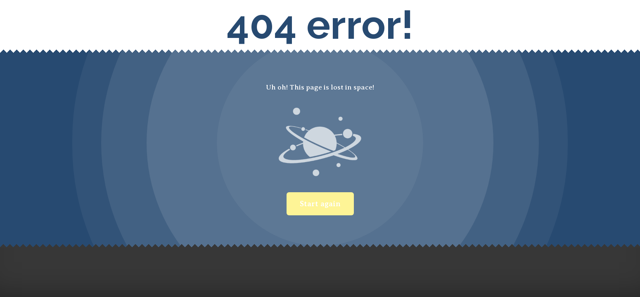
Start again (320, 204)
